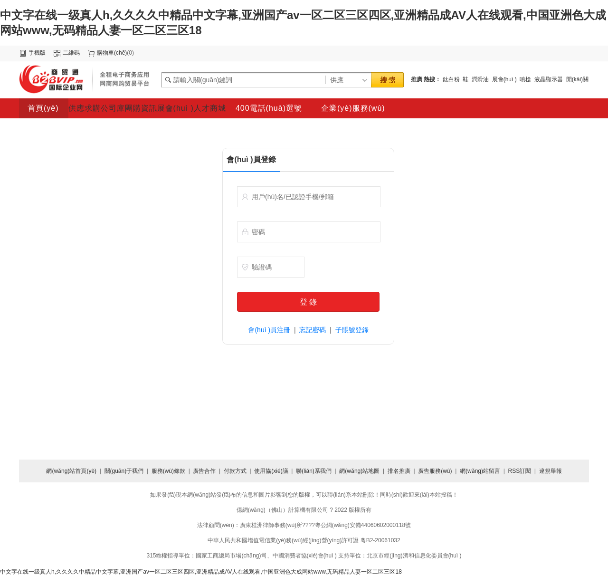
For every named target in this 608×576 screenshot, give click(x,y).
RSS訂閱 (519, 471)
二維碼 (71, 52)
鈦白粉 (451, 79)
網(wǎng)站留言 (480, 471)
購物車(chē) (112, 52)
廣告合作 (204, 471)
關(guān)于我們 (124, 471)
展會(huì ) (504, 79)
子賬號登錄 (352, 330)
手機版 (37, 52)
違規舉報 (550, 471)
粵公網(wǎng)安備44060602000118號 (363, 525)
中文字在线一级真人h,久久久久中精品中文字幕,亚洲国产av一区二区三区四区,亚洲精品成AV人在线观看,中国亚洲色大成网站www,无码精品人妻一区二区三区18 (201, 571)
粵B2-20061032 (380, 540)
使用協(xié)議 (271, 471)
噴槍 (525, 79)
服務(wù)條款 (168, 471)
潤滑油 (480, 79)
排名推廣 (399, 471)
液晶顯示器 (548, 79)
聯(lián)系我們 (314, 471)
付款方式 (235, 471)
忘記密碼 (312, 330)
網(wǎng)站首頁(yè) (71, 471)
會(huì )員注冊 (269, 330)
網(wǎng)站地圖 (359, 471)
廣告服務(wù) (435, 471)
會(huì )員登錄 (251, 159)
